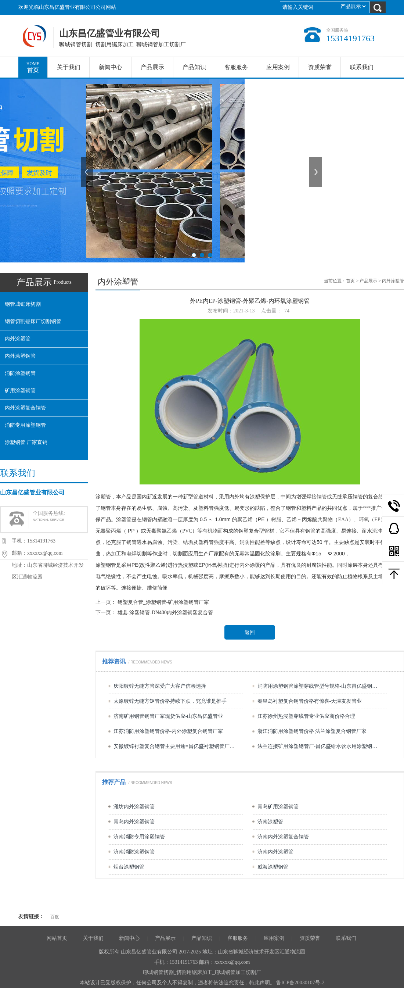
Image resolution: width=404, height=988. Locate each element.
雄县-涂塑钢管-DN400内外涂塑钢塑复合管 (165, 612)
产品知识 (194, 67)
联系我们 (362, 67)
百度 (54, 916)
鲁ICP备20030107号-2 (300, 982)
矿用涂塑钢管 (20, 390)
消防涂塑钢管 (20, 373)
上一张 (88, 172)
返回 (250, 632)
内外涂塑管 (17, 338)
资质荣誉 (320, 67)
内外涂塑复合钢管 (25, 408)
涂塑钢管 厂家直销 (26, 442)
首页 (32, 65)
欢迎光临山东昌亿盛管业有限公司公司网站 (67, 7)
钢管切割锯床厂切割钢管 (33, 321)
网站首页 (57, 938)
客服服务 (236, 67)
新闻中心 (110, 67)
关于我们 (68, 67)
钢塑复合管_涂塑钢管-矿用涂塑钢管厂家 (163, 602)
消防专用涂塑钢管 (25, 425)
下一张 (316, 172)
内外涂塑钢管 (20, 356)
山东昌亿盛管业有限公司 (35, 36)
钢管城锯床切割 (23, 304)
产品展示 (152, 67)
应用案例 (278, 67)
